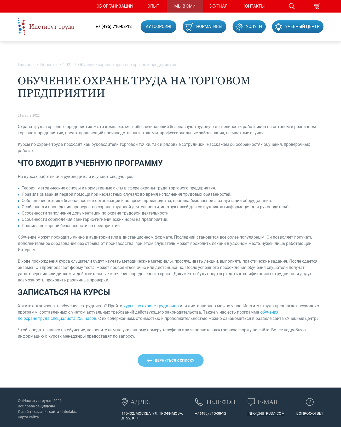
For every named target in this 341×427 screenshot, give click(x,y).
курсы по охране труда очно (151, 305)
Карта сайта (28, 417)
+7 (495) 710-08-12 (114, 27)
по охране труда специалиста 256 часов (57, 318)
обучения (269, 312)
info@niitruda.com (266, 413)
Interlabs (69, 411)
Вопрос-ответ (309, 413)
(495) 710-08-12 (212, 413)
